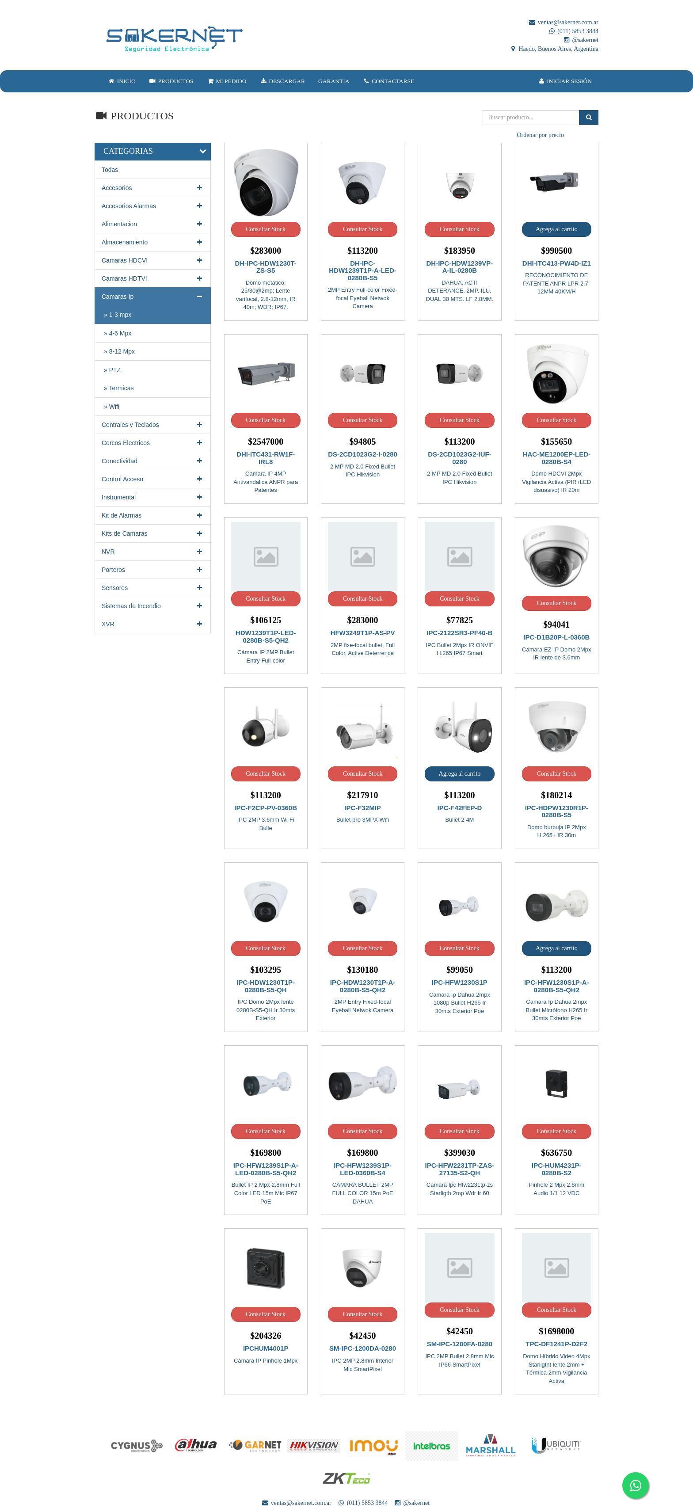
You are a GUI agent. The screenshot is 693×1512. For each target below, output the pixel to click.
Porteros (153, 569)
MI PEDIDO (226, 81)
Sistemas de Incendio (153, 606)
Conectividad (153, 461)
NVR (153, 551)
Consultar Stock (266, 229)
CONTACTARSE (389, 81)
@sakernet (580, 40)
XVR (153, 624)
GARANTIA (334, 81)
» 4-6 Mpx (117, 333)
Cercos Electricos (153, 442)
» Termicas (118, 388)
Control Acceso (153, 479)
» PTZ (112, 369)
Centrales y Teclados (153, 424)
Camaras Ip (153, 296)
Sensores (153, 587)
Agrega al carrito (557, 229)
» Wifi (111, 406)
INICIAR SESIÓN (565, 81)
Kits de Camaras (153, 533)
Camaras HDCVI (153, 260)
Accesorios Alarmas (153, 206)
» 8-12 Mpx (119, 351)
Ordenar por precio (540, 135)
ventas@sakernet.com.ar (563, 22)
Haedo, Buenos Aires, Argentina (553, 49)
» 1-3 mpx (117, 314)
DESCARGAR (282, 81)
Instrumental (153, 497)
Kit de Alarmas (153, 515)
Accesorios (153, 187)
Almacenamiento (153, 242)
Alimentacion (153, 224)
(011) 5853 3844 (573, 31)
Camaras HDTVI (153, 278)
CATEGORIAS (128, 151)
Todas (110, 169)
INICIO (122, 81)
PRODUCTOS (171, 81)
